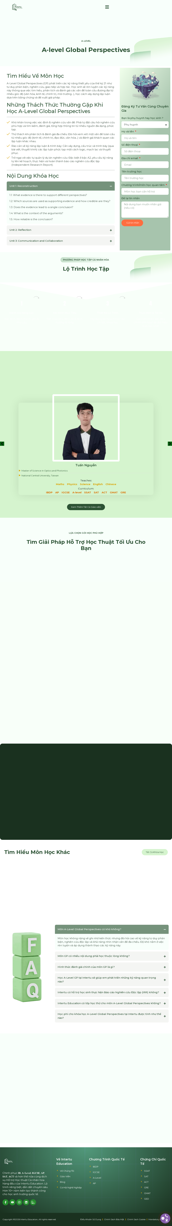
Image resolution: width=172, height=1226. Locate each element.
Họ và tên (128, 131)
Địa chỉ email (130, 158)
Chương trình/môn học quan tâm (143, 185)
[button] (107, 7)
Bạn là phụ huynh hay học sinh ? (142, 118)
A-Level (86, 41)
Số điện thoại (129, 144)
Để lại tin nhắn (130, 198)
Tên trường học (131, 171)
